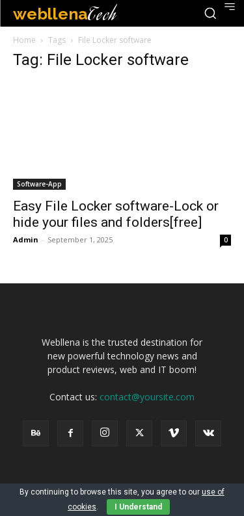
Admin (25, 239)
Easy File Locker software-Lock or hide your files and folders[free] (116, 214)
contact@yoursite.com (147, 397)
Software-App (39, 183)
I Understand (138, 506)
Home (24, 39)
